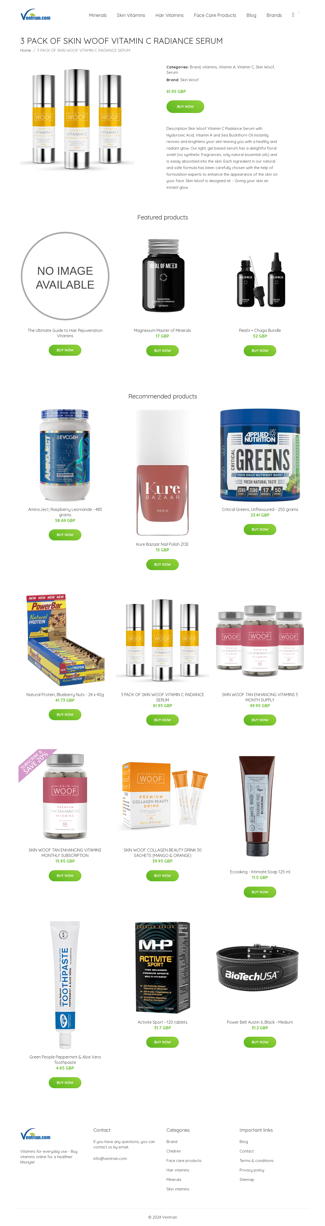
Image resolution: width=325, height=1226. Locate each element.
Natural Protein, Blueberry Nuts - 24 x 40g (65, 694)
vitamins (209, 67)
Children (173, 1151)
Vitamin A (227, 67)
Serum (172, 72)
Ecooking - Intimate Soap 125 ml (260, 871)
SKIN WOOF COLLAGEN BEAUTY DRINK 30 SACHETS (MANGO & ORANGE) (163, 852)
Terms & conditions (257, 1160)
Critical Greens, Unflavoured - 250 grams (260, 509)
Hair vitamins (177, 1170)
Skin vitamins (177, 1189)
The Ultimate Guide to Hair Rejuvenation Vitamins (65, 333)
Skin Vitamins (131, 15)
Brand (195, 67)
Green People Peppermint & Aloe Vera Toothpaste (65, 1059)
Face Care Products (215, 15)
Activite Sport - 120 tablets (163, 1022)
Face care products (184, 1160)
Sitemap (247, 1179)
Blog (251, 15)
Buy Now (185, 106)
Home (25, 50)
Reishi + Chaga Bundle (260, 330)
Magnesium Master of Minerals (162, 330)
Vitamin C (245, 67)
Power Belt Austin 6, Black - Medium (260, 1022)
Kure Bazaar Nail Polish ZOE (162, 544)
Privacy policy (252, 1170)
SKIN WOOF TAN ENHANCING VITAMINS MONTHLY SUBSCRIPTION (65, 852)
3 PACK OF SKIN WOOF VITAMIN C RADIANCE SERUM (162, 697)
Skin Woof (265, 67)
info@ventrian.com (110, 1158)
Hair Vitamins (169, 15)
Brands (274, 15)
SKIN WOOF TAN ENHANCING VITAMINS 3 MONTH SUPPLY (260, 697)
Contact (247, 1151)
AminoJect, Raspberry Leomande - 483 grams (65, 512)
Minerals (98, 15)
